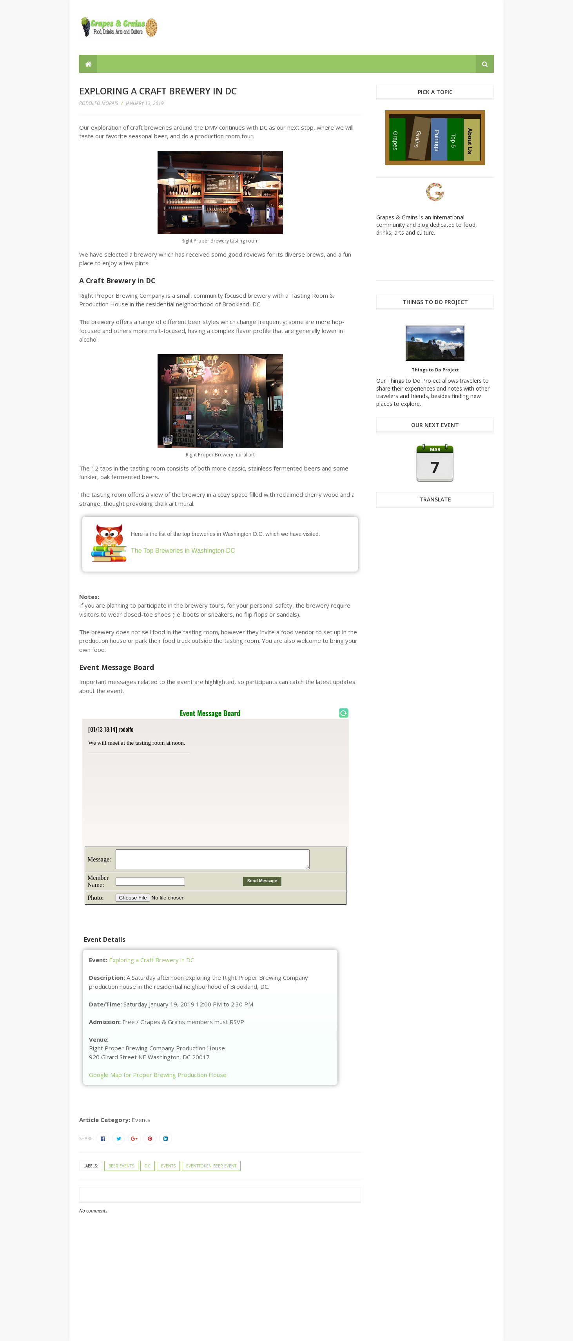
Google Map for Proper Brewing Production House (158, 1075)
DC (148, 1166)
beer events (121, 1166)
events (168, 1166)
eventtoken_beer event (211, 1166)
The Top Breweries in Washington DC (183, 550)
